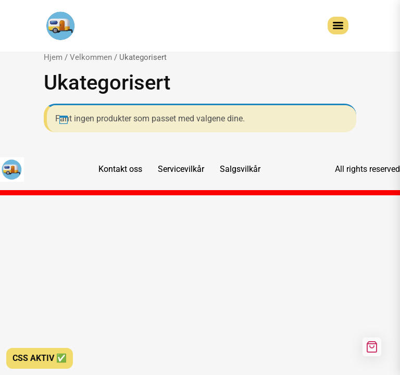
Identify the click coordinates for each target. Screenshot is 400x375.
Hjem (53, 57)
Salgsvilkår (240, 169)
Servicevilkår (181, 169)
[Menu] (338, 25)
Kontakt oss (120, 169)
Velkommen (91, 57)
